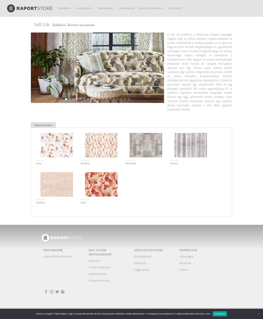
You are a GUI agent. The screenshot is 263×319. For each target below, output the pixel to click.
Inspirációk (106, 8)
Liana (38, 163)
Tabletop (40, 202)
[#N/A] (101, 188)
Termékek (65, 8)
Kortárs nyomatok (81, 25)
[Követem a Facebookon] (46, 291)
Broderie (85, 163)
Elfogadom (219, 313)
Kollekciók (85, 8)
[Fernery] (190, 149)
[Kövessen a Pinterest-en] (63, 291)
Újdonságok (127, 8)
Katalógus (175, 8)
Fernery (174, 163)
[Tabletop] (56, 188)
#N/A (83, 202)
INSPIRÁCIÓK (188, 250)
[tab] (43, 125)
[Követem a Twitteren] (57, 291)
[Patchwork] (146, 149)
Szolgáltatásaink (151, 8)
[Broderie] (101, 149)
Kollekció (59, 25)
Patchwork (130, 163)
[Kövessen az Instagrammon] (52, 291)
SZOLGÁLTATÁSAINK (148, 250)
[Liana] (56, 149)
